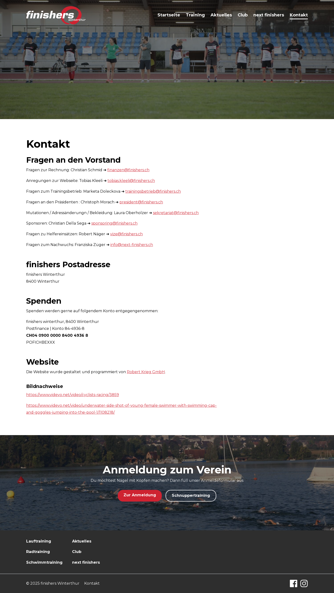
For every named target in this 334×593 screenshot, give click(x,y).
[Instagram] (304, 583)
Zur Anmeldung (139, 495)
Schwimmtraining (44, 562)
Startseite (168, 15)
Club (243, 15)
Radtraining (38, 551)
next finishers (268, 15)
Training (195, 15)
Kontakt (299, 15)
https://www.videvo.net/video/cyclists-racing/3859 (72, 394)
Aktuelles (221, 15)
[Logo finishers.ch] (56, 15)
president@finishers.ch (141, 202)
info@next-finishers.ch (131, 244)
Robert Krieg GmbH (146, 372)
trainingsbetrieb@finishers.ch (153, 191)
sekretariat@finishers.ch (176, 213)
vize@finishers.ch (126, 234)
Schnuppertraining (191, 495)
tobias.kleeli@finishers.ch (131, 180)
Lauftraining (38, 541)
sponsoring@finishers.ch (114, 223)
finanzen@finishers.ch (128, 170)
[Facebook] (293, 583)
